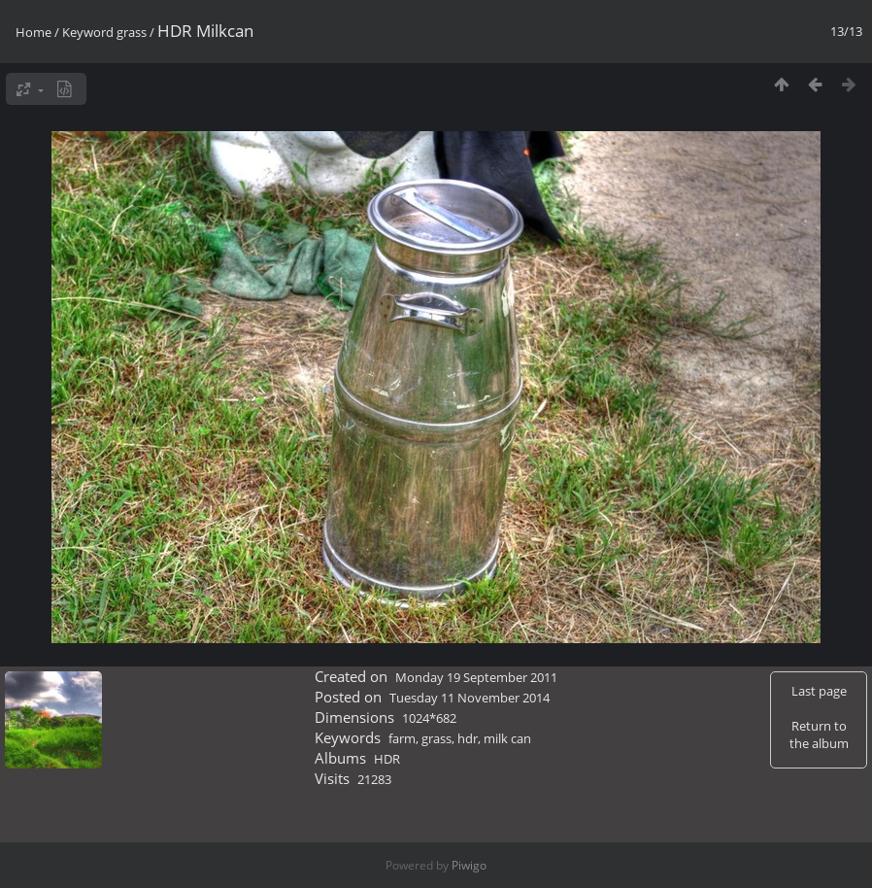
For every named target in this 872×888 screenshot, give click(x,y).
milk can (507, 738)
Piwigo (469, 865)
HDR (387, 759)
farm (402, 738)
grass (132, 32)
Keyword (88, 32)
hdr (467, 738)
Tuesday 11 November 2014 (469, 697)
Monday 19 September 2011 (476, 677)
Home (33, 32)
